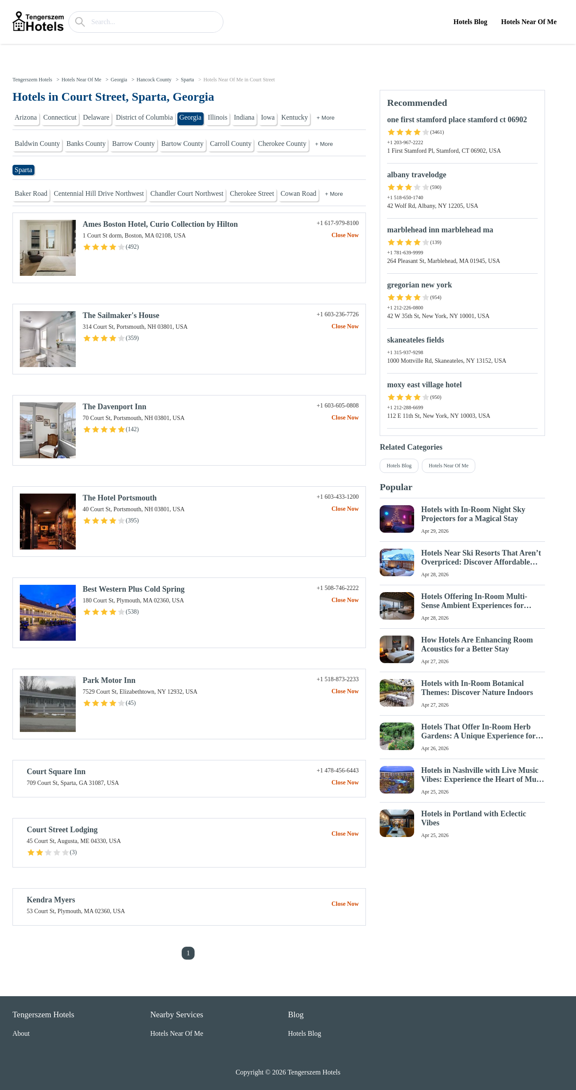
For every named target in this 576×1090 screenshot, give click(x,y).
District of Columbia (144, 117)
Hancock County (153, 80)
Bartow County (182, 143)
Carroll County (230, 143)
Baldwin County (37, 143)
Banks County (85, 143)
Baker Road (31, 193)
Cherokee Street (252, 193)
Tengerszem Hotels (32, 80)
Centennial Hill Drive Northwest (99, 193)
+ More (325, 117)
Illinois (217, 117)
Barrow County (133, 143)
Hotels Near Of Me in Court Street (239, 80)
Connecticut (60, 117)
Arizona (26, 117)
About (21, 1033)
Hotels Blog (470, 21)
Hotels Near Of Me (529, 21)
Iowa (268, 117)
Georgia (119, 80)
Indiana (244, 117)
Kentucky (294, 117)
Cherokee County (282, 143)
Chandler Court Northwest (186, 193)
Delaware (96, 117)
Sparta (187, 80)
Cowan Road (298, 193)
